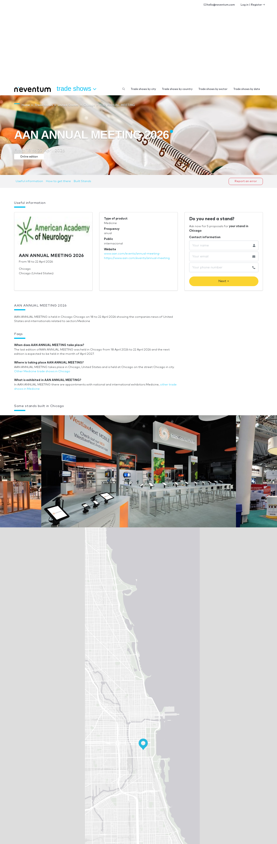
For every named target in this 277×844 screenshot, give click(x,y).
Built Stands (82, 181)
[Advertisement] (138, 49)
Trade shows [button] (76, 89)
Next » (223, 281)
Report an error (246, 181)
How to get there (58, 181)
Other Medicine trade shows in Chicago (42, 371)
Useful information (29, 181)
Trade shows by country (177, 89)
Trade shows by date (246, 89)
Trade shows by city (143, 89)
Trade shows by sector (212, 89)
